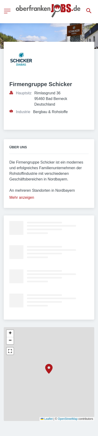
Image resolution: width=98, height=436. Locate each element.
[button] (49, 369)
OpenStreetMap (68, 419)
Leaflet (47, 419)
